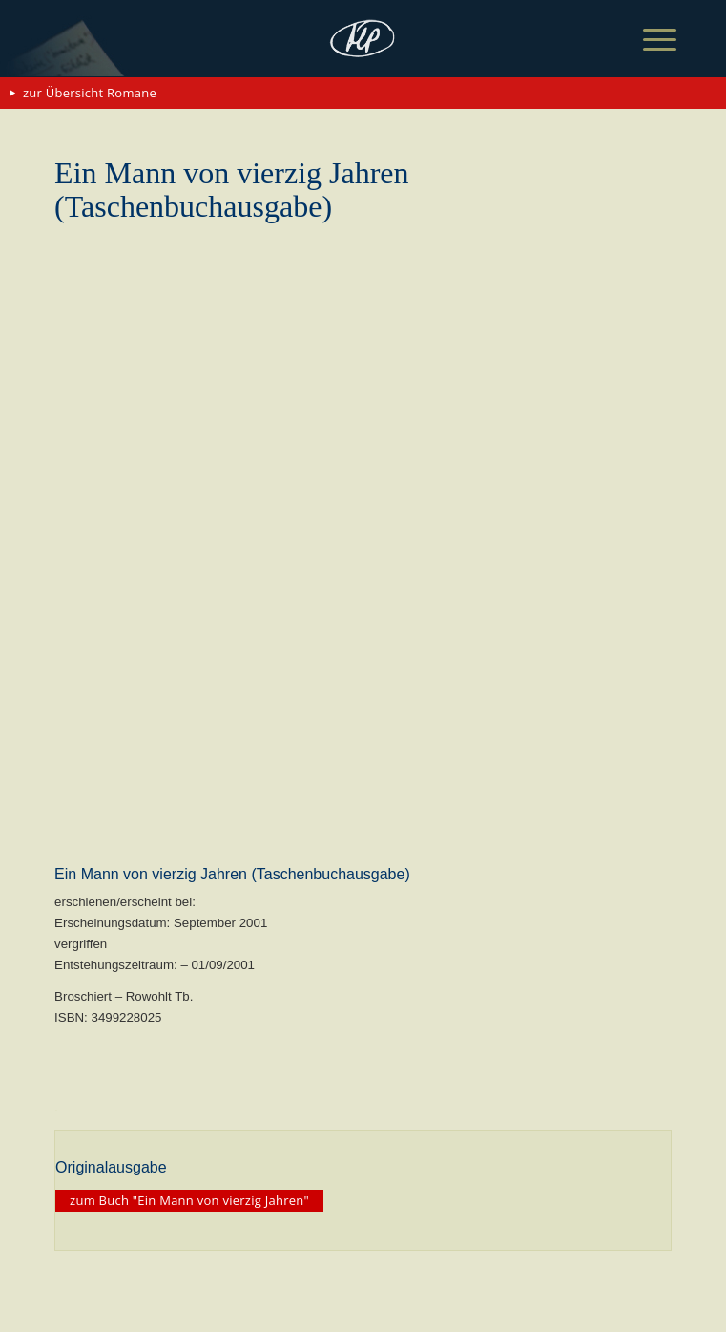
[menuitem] (645, 40)
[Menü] (645, 40)
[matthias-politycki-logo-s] (363, 38)
